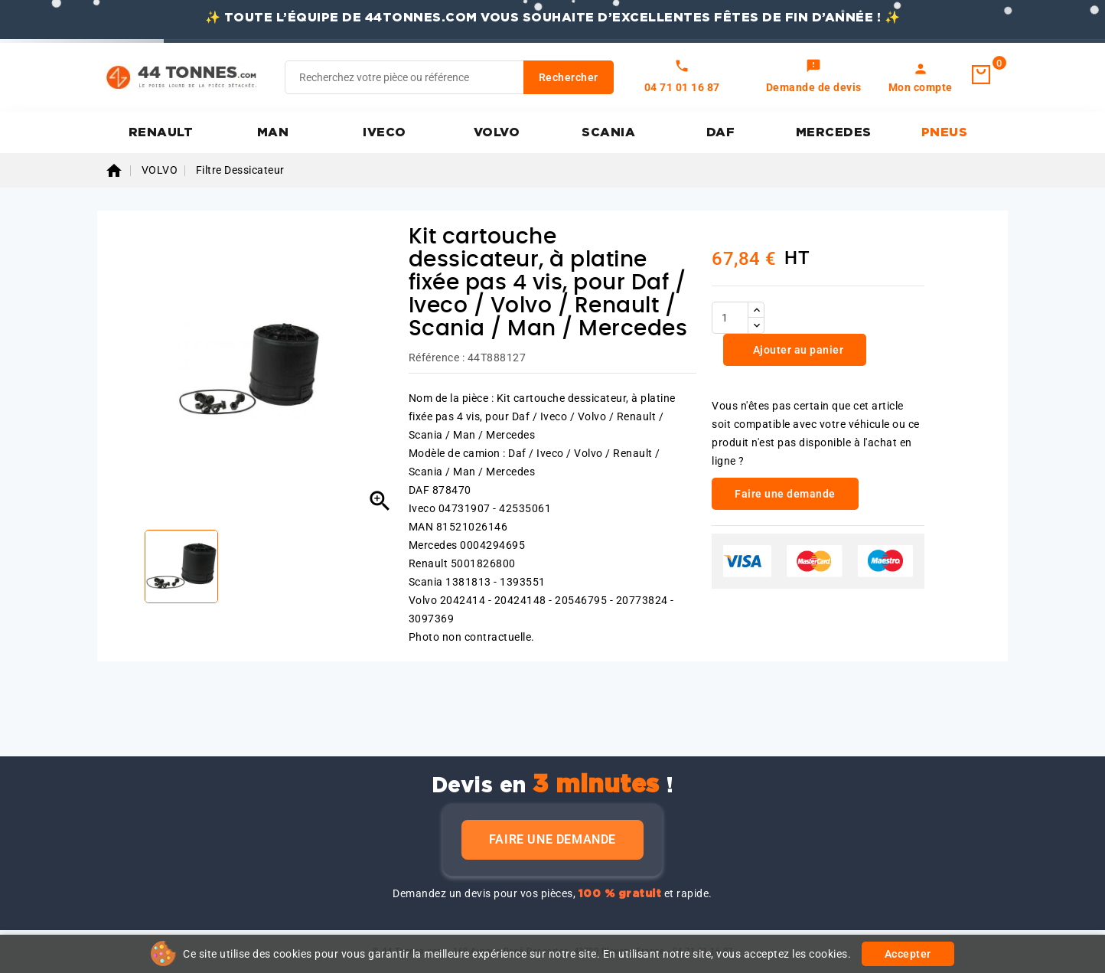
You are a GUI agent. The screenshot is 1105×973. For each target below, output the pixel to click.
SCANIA (608, 132)
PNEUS (944, 132)
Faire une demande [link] (785, 494)
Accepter (908, 954)
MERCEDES (834, 132)
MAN (273, 132)
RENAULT (161, 132)
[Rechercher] (449, 77)
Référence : (437, 357)
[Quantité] (730, 318)
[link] (814, 77)
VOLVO (497, 132)
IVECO (384, 132)
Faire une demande (552, 839)
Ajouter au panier (796, 350)
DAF (720, 132)
